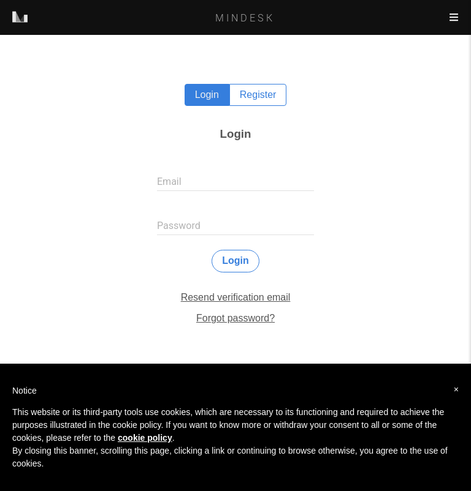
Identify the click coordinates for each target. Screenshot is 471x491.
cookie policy (145, 438)
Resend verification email (236, 297)
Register (258, 94)
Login (207, 94)
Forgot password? (235, 318)
